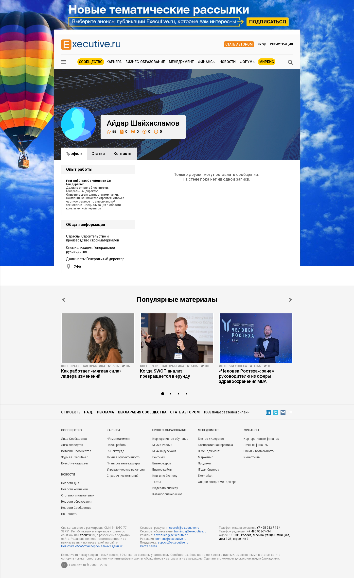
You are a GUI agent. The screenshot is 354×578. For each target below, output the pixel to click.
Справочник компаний (123, 475)
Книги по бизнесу (164, 475)
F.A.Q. (88, 412)
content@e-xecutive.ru (170, 539)
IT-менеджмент (208, 451)
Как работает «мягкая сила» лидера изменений (91, 373)
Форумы (247, 62)
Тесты (156, 482)
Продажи (204, 463)
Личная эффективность (123, 457)
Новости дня (70, 483)
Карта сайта (148, 546)
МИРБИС (266, 62)
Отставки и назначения (77, 495)
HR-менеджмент (118, 439)
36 (128, 366)
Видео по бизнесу (165, 488)
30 (207, 366)
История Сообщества (76, 451)
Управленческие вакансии (126, 469)
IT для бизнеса (208, 469)
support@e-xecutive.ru (173, 542)
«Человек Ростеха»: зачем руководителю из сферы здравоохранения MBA (247, 376)
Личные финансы (256, 445)
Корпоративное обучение (170, 439)
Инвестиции (252, 457)
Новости (227, 62)
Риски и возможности (259, 451)
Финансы (206, 62)
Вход (262, 44)
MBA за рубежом (164, 451)
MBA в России (162, 445)
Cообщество (71, 430)
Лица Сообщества (74, 439)
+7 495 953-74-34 (268, 527)
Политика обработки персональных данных (92, 546)
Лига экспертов (72, 445)
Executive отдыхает (74, 463)
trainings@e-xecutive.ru (190, 531)
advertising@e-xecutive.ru (172, 535)
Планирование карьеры (123, 463)
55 (111, 131)
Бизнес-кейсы (162, 469)
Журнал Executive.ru (75, 457)
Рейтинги (158, 457)
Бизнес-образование (145, 62)
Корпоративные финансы (262, 439)
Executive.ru (86, 535)
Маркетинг (205, 457)
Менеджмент (181, 62)
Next (290, 299)
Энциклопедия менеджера (217, 482)
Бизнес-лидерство (211, 439)
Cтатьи (98, 153)
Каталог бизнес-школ (167, 494)
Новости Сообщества (76, 508)
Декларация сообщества (142, 412)
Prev (63, 299)
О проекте (70, 412)
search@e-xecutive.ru (184, 527)
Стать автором (239, 44)
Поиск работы (116, 445)
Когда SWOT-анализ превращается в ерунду (165, 373)
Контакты (123, 153)
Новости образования (76, 501)
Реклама (105, 412)
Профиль (74, 153)
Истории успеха (233, 366)
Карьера (114, 62)
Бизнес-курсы (162, 463)
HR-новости (69, 514)
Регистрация (281, 44)
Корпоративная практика (83, 366)
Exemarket (205, 475)
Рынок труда (115, 451)
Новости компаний (74, 489)
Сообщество (91, 62)
